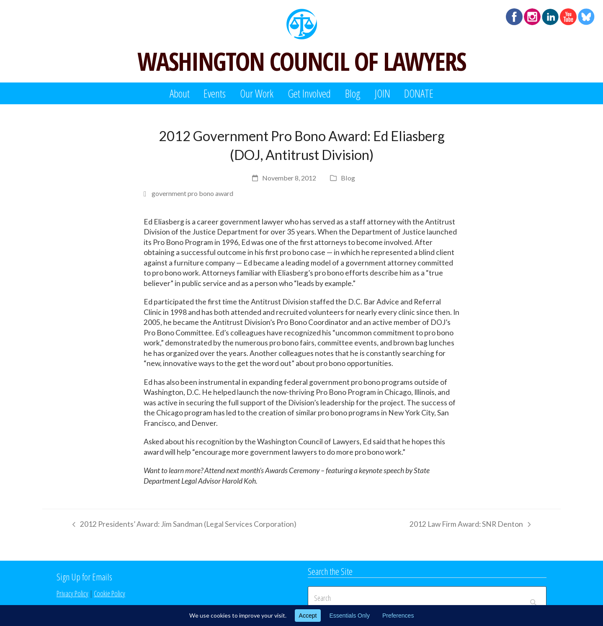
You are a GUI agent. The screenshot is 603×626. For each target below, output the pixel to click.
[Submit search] (533, 598)
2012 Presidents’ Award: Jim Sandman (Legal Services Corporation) (182, 525)
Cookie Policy (109, 593)
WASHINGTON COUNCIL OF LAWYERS (301, 61)
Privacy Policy (72, 593)
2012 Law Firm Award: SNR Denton (470, 525)
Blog (348, 178)
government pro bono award (192, 193)
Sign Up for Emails (84, 576)
